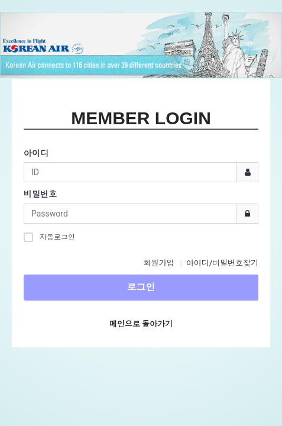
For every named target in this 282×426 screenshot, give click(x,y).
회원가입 (158, 263)
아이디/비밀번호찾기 (222, 263)
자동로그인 (49, 237)
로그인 (141, 287)
